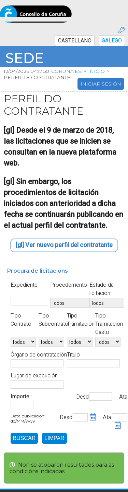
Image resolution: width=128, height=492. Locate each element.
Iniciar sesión (101, 84)
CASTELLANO (74, 41)
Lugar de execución (34, 376)
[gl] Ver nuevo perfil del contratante (64, 245)
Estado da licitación (101, 289)
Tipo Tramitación (81, 320)
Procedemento (68, 285)
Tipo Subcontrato (53, 320)
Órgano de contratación (39, 355)
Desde (82, 397)
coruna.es (66, 71)
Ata (123, 397)
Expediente (24, 285)
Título (73, 355)
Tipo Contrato (21, 320)
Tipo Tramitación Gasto (109, 324)
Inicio (96, 71)
